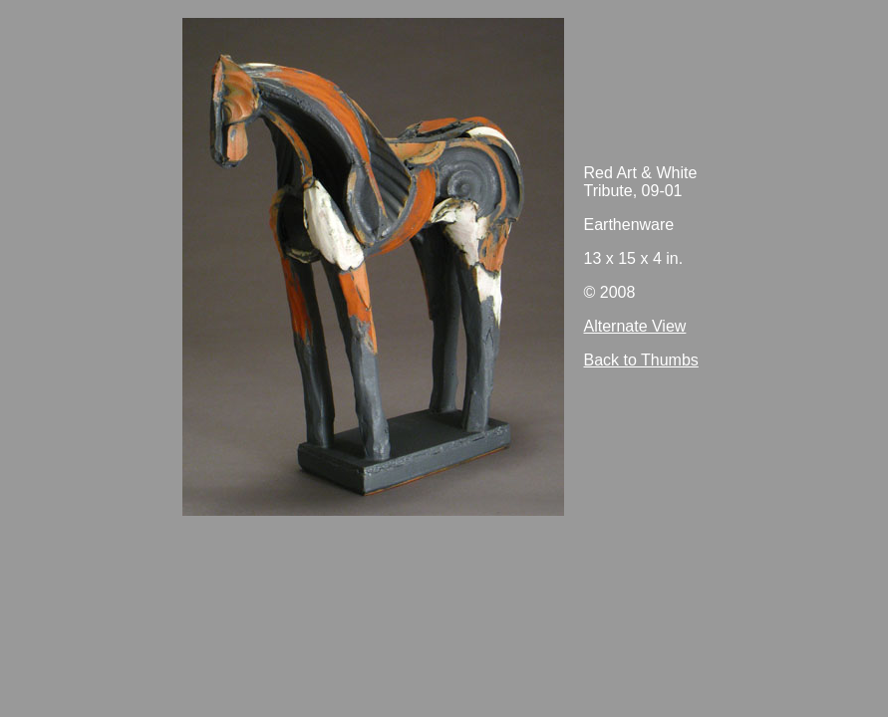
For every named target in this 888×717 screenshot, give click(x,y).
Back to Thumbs (641, 360)
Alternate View (635, 326)
